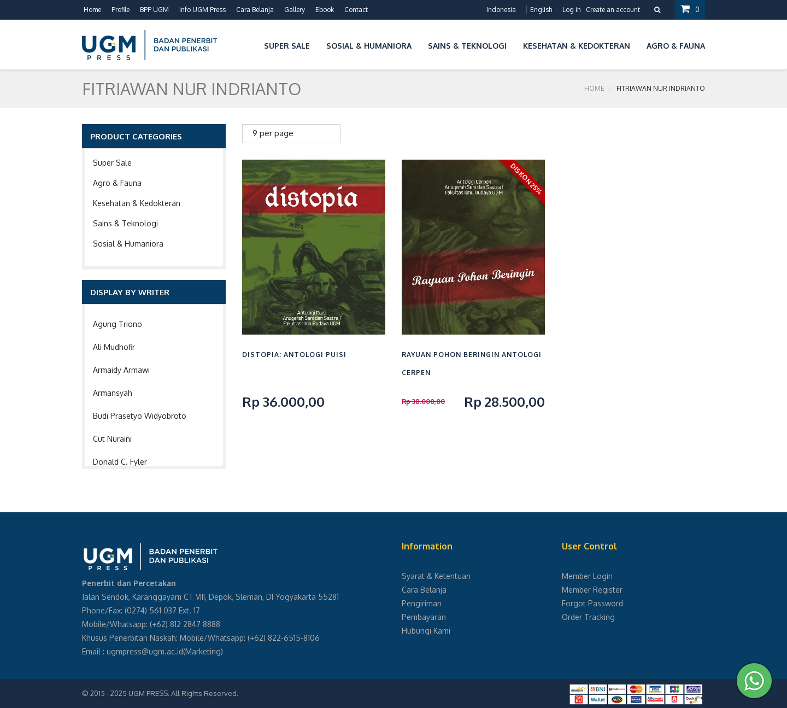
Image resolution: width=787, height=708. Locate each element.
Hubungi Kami (426, 630)
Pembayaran (424, 617)
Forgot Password (592, 603)
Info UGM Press (202, 9)
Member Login (587, 576)
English (541, 9)
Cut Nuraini (112, 438)
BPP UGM (154, 9)
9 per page (272, 133)
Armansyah (112, 392)
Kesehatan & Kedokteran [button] (576, 45)
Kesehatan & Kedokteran (136, 203)
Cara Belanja (255, 9)
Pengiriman (422, 603)
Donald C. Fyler (120, 461)
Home (92, 9)
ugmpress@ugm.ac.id (145, 651)
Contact (356, 9)
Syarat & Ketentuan (436, 576)
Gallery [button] (294, 9)
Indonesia (501, 9)
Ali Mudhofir (114, 347)
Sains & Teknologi (125, 223)
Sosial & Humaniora (128, 243)
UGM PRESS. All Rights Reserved (182, 693)
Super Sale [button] (287, 45)
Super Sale (112, 162)
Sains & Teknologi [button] (467, 45)
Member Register (592, 589)
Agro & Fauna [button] (676, 45)
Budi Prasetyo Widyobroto (139, 415)
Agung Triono (117, 324)
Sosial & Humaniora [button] (369, 45)
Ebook (324, 9)
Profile (120, 9)
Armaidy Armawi (121, 370)
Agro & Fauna (117, 183)
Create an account (613, 9)
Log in (571, 9)
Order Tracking (588, 617)
